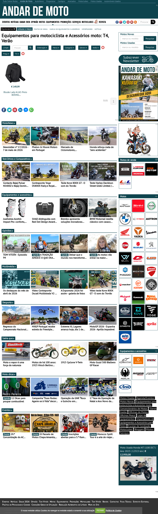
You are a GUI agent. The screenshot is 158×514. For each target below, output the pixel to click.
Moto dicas (9, 374)
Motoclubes (87, 21)
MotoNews (8, 123)
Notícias (15, 21)
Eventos (6, 21)
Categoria (69, 47)
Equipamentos (52, 21)
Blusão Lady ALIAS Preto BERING (15, 93)
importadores (87, 29)
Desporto (8, 302)
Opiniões (7, 230)
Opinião (34, 21)
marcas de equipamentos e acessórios (65, 29)
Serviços (76, 21)
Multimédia (9, 266)
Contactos (114, 501)
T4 (17, 54)
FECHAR (100, 510)
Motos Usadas (127, 398)
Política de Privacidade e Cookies (16, 504)
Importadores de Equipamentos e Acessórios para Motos (136, 422)
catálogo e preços (24, 29)
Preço (6, 54)
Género (83, 47)
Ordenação (42, 47)
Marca (56, 47)
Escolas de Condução (139, 425)
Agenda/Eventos (145, 398)
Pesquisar (149, 38)
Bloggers (139, 429)
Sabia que (8, 338)
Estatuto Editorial (141, 501)
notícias (98, 29)
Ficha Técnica (125, 501)
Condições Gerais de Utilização (44, 504)
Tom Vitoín (43, 501)
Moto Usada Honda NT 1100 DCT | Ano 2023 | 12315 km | (138, 463)
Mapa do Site (93, 504)
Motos (42, 21)
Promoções (65, 21)
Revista (102, 21)
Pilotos (149, 429)
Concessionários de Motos (133, 408)
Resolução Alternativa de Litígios (73, 504)
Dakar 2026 (25, 21)
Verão (96, 47)
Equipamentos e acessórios (17, 194)
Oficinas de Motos (138, 412)
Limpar (6, 47)
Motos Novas (127, 401)
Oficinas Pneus (127, 415)
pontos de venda (41, 29)
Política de (113, 510)
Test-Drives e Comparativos (17, 158)
